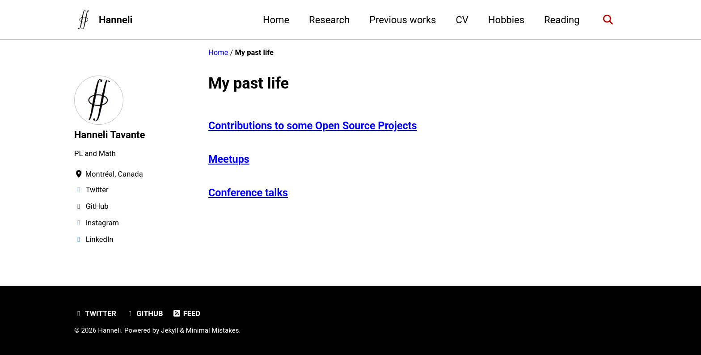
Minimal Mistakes (212, 330)
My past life (248, 83)
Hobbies (506, 19)
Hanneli (116, 19)
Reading (561, 19)
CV (462, 19)
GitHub (144, 313)
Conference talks (248, 192)
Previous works (402, 19)
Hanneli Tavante (109, 134)
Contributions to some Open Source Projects (312, 125)
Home (276, 19)
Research (329, 19)
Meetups (228, 159)
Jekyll (169, 330)
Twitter (95, 313)
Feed (186, 313)
